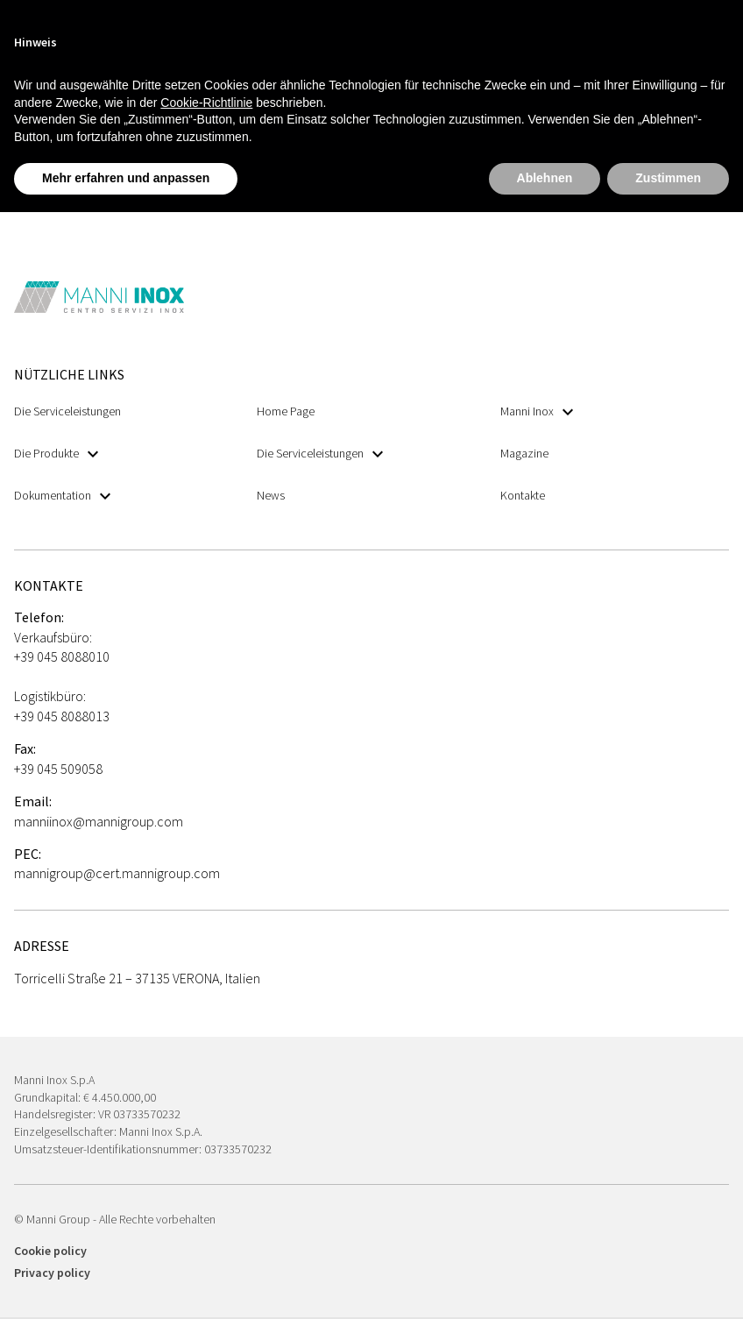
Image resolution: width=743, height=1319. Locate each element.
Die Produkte (56, 453)
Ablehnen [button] (545, 178)
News (271, 495)
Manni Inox (536, 411)
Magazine (524, 453)
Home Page (286, 411)
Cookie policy (50, 1251)
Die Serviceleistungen (67, 411)
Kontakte (522, 495)
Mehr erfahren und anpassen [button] (125, 178)
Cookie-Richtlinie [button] (206, 103)
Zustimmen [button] (668, 178)
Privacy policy (52, 1272)
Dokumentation (62, 495)
